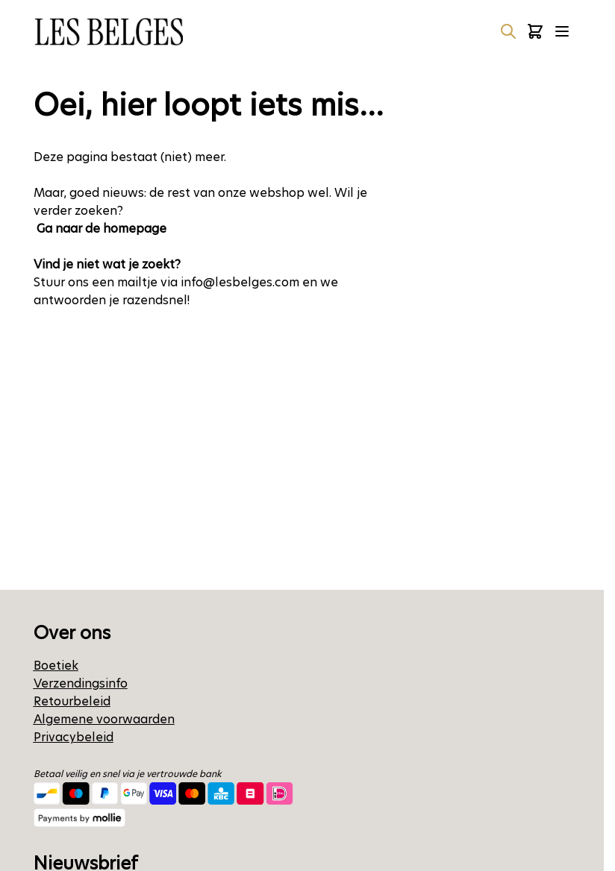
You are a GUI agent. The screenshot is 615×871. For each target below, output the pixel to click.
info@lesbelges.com (240, 282)
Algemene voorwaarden (104, 719)
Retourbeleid (72, 701)
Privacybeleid (73, 737)
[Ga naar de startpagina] (108, 31)
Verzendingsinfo (81, 683)
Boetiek (56, 665)
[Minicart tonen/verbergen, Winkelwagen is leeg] (535, 31)
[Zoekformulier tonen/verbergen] (508, 31)
